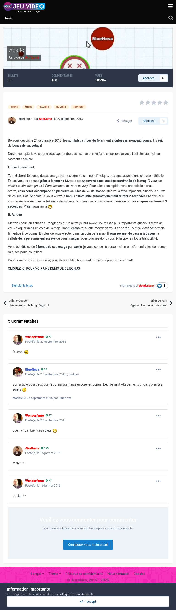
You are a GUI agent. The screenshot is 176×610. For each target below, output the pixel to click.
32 (44, 369)
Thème (55, 574)
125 (45, 448)
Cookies (139, 574)
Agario (16, 50)
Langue (37, 574)
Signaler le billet (22, 285)
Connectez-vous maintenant (88, 545)
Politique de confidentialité (84, 574)
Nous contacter (118, 574)
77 (49, 336)
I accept (88, 601)
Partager (124, 121)
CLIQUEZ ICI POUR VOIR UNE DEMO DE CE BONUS (44, 268)
